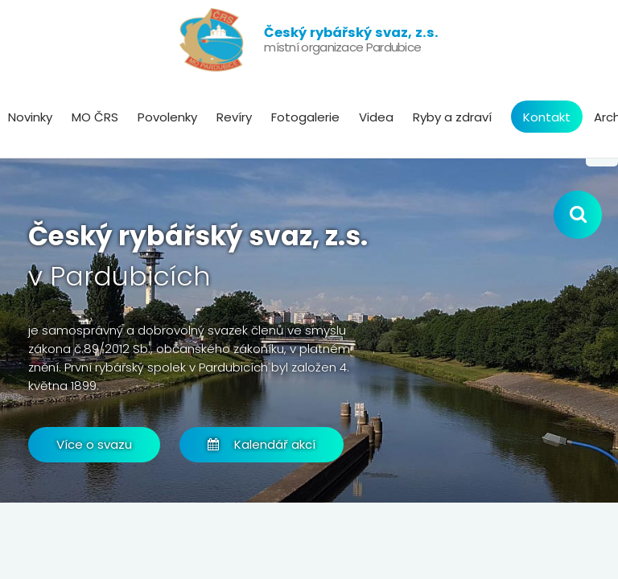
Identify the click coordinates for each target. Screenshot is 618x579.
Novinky (30, 117)
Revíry (234, 117)
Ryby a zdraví (452, 117)
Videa (376, 117)
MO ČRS (95, 117)
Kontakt (547, 117)
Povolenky (167, 117)
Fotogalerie (305, 117)
